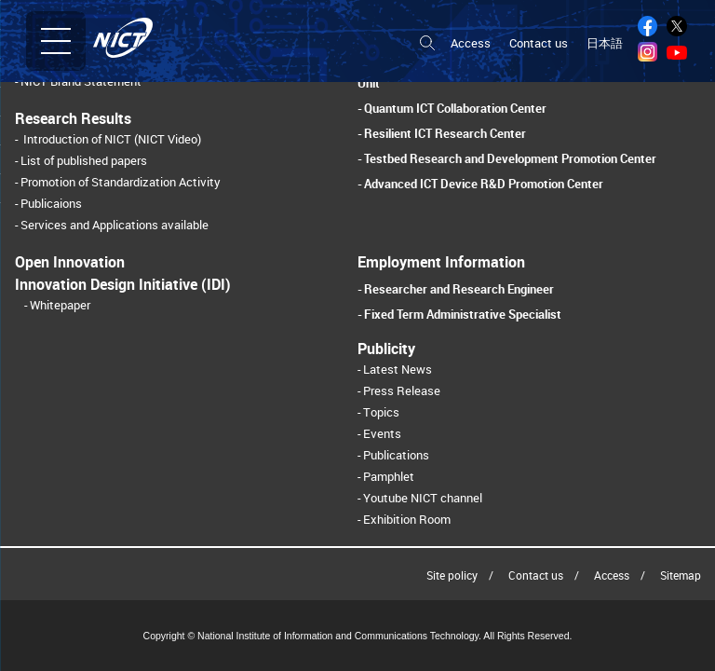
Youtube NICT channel (422, 498)
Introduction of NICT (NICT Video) (112, 139)
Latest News (397, 369)
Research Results (73, 118)
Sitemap (680, 575)
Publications (396, 455)
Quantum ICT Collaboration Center (455, 108)
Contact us (538, 43)
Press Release (401, 391)
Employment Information (441, 262)
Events (382, 434)
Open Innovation (70, 262)
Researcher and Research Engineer (459, 289)
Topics (381, 412)
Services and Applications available (114, 225)
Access (471, 43)
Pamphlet (388, 477)
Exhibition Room (407, 519)
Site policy (452, 575)
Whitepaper (60, 305)
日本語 (605, 43)
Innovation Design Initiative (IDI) (123, 284)
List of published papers (83, 161)
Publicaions (51, 204)
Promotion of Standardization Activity (120, 182)
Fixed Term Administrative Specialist (462, 314)
